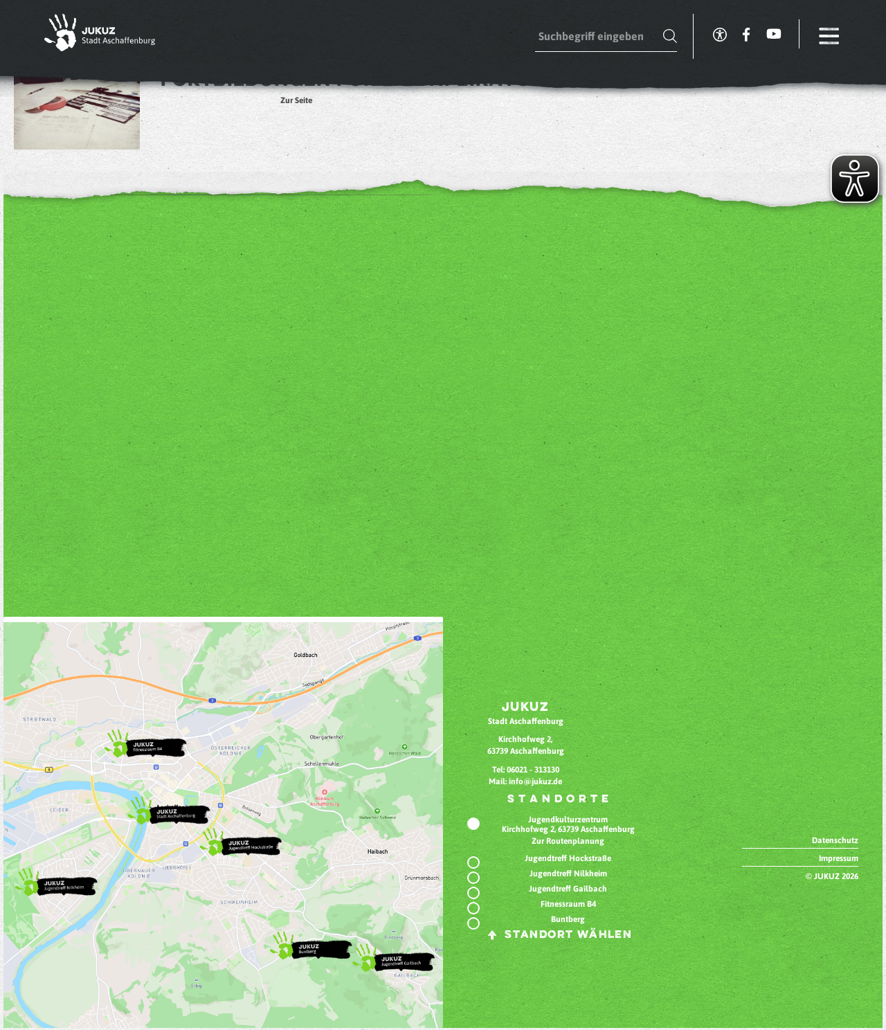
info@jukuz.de (535, 781)
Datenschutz (835, 840)
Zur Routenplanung (568, 841)
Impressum (838, 858)
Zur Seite (296, 100)
